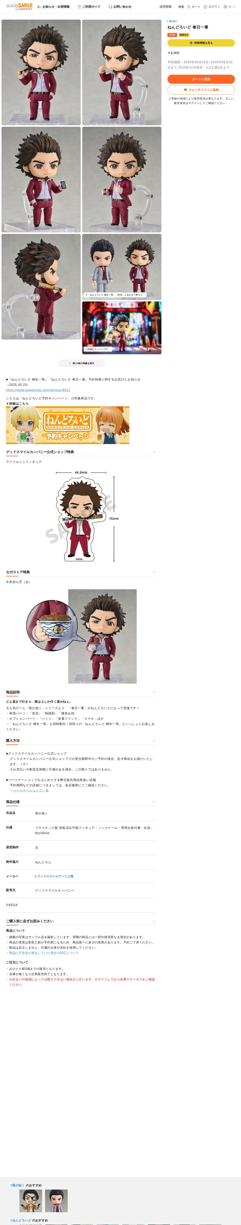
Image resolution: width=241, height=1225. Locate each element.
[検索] (179, 7)
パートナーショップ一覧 (31, 790)
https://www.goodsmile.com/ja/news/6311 (38, 390)
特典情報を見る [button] (201, 43)
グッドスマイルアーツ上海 (55, 876)
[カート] (194, 7)
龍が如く (173, 21)
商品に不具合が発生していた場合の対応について (44, 952)
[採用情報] (162, 7)
